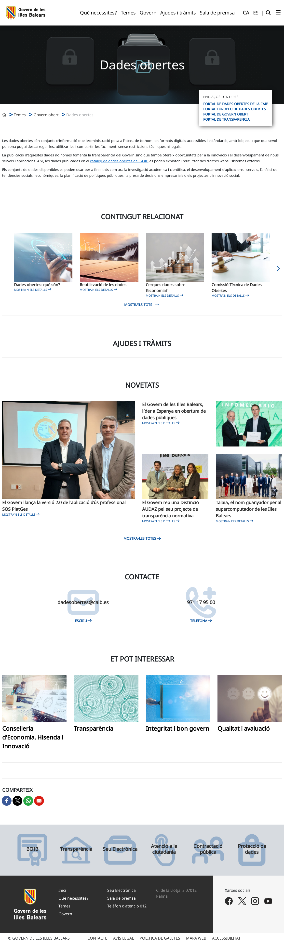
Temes (64, 906)
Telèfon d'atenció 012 (127, 906)
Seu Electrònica (120, 849)
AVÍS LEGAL (123, 938)
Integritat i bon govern (177, 728)
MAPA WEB (196, 938)
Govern (65, 914)
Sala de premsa (121, 898)
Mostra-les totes (142, 538)
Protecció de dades (252, 849)
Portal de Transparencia (226, 119)
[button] (278, 270)
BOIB (32, 849)
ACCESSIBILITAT (226, 938)
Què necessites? (73, 898)
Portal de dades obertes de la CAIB (235, 104)
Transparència (93, 728)
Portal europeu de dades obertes (234, 109)
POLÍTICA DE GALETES (160, 938)
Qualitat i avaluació (243, 728)
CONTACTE (97, 938)
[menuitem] (98, 12)
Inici (62, 890)
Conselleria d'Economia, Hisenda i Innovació (32, 737)
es (255, 12)
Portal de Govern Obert (225, 114)
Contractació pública (207, 849)
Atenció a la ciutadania (164, 849)
